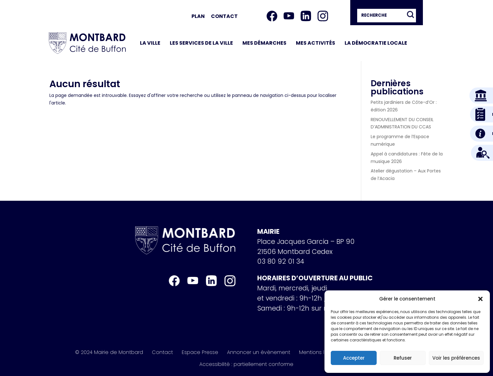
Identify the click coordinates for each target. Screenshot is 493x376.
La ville (150, 43)
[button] (480, 299)
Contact (224, 16)
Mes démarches (264, 43)
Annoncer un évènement (258, 352)
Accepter (354, 358)
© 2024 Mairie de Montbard (109, 352)
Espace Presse (200, 352)
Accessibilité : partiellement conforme (246, 364)
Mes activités (315, 43)
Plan (198, 16)
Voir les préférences (456, 358)
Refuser (403, 358)
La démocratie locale (376, 43)
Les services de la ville (201, 43)
